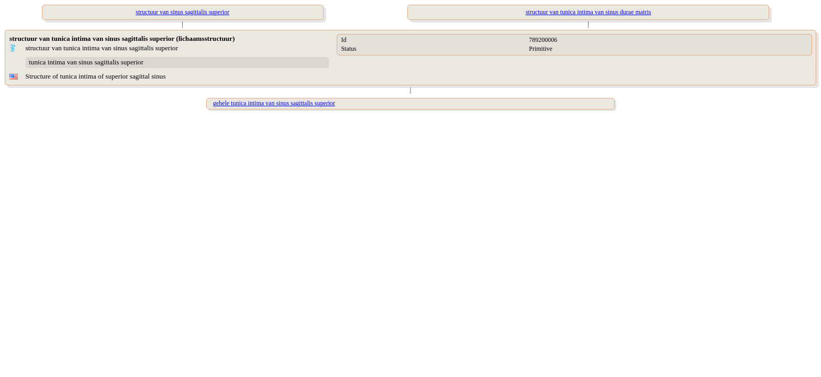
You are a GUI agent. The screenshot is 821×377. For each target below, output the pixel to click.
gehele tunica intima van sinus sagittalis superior (274, 103)
